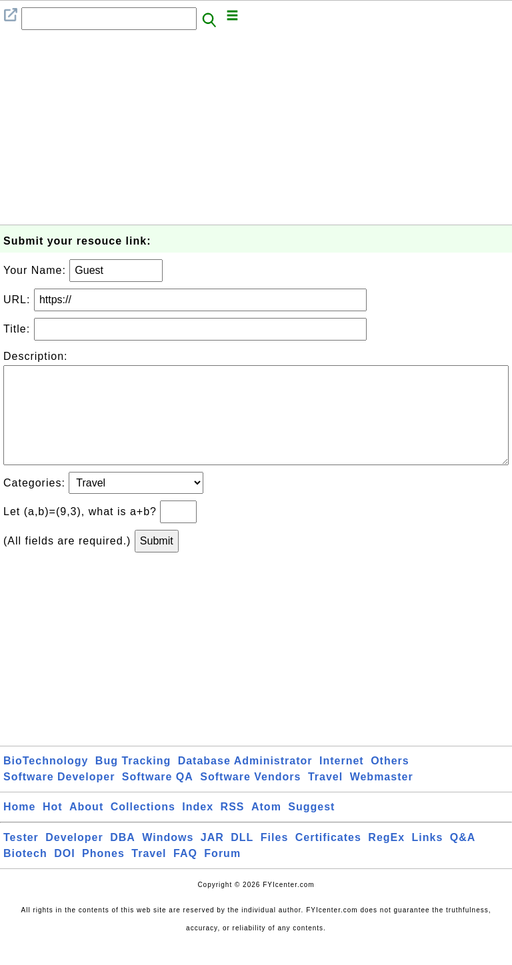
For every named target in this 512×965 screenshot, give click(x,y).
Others (390, 782)
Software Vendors (250, 798)
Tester (21, 858)
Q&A (463, 858)
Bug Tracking (133, 782)
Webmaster (381, 798)
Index (197, 828)
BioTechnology (45, 782)
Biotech (25, 874)
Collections (143, 828)
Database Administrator (245, 782)
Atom (266, 828)
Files (274, 858)
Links (427, 858)
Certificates (328, 858)
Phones (103, 874)
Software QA (157, 798)
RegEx (386, 858)
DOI (64, 874)
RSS (233, 828)
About (86, 828)
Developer (74, 858)
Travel (325, 798)
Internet (341, 782)
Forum (222, 874)
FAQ (185, 874)
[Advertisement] (256, 131)
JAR (212, 858)
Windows (167, 858)
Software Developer (59, 798)
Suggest (311, 828)
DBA (122, 858)
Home (19, 828)
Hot (53, 828)
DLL (242, 858)
